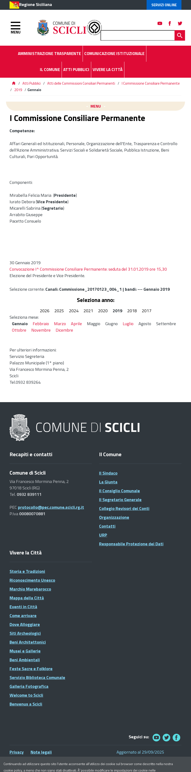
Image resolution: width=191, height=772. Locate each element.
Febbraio (41, 323)
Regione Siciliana (35, 4)
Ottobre (19, 330)
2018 (132, 310)
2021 (88, 310)
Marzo (60, 323)
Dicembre (64, 330)
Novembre (41, 330)
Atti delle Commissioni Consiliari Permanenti (81, 83)
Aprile (76, 323)
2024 (74, 310)
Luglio (128, 323)
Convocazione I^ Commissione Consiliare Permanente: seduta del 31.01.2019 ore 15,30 (88, 269)
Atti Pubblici (31, 83)
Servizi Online (164, 5)
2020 (103, 310)
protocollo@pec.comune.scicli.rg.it (51, 507)
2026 (44, 310)
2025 (59, 310)
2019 (18, 90)
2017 (146, 310)
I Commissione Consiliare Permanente (151, 83)
